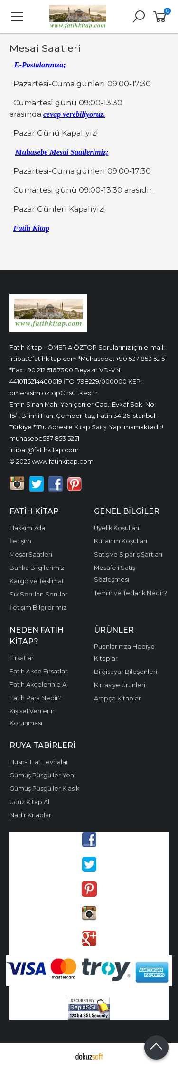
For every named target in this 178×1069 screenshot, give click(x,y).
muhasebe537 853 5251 (44, 438)
